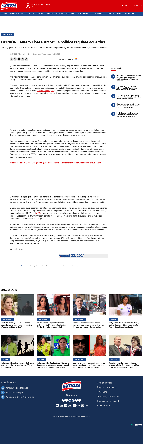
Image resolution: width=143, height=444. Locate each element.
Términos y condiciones (108, 396)
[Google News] (76, 400)
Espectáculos (82, 14)
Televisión (110, 14)
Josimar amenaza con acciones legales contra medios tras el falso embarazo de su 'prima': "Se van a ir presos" (89, 365)
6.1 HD (124, 6)
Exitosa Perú (98, 14)
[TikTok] (79, 400)
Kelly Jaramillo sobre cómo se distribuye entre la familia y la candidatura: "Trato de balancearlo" (17, 365)
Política (41, 14)
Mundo (50, 14)
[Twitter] (66, 400)
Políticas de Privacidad (108, 401)
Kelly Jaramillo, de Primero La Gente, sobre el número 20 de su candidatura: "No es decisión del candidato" (124, 325)
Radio (119, 14)
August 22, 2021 (72, 256)
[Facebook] (63, 400)
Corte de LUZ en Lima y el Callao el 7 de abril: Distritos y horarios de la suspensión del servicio (128, 96)
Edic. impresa (36, 54)
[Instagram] (73, 400)
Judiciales (70, 14)
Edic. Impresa (7, 34)
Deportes (59, 14)
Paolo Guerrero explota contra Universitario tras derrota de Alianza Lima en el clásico (127, 114)
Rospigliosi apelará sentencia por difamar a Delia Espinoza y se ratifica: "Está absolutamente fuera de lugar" (124, 365)
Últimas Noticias (16, 14)
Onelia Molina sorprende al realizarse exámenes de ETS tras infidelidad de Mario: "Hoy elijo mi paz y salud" (52, 325)
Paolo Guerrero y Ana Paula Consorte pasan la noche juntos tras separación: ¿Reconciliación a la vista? (16, 325)
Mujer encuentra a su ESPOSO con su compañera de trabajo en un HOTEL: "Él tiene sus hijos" (128, 105)
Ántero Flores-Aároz (48, 266)
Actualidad (30, 14)
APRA (38, 213)
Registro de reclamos (107, 387)
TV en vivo (102, 392)
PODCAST (138, 6)
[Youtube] (69, 400)
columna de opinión (63, 266)
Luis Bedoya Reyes (45, 91)
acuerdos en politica (32, 266)
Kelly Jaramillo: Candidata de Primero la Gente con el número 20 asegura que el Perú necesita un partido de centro (53, 365)
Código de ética (104, 382)
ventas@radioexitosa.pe (17, 388)
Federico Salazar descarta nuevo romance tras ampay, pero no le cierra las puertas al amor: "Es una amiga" (88, 325)
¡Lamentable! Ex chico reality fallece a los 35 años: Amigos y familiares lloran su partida (127, 88)
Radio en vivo (103, 405)
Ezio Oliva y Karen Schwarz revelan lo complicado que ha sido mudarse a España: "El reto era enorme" (128, 78)
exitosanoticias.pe (14, 392)
